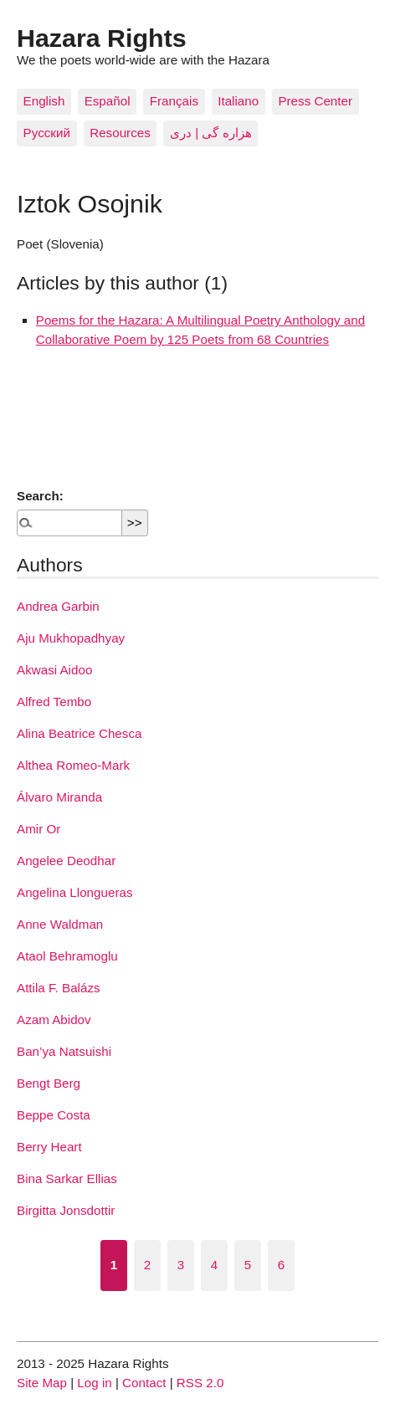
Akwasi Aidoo (54, 670)
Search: (40, 496)
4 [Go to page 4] (214, 1265)
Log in (94, 1383)
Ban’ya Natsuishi (64, 1051)
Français (174, 101)
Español (108, 101)
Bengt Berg (48, 1083)
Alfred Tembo (54, 701)
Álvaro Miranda (59, 797)
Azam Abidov (54, 1019)
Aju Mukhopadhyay (71, 638)
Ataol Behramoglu (67, 956)
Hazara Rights (102, 37)
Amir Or (38, 829)
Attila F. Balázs (58, 988)
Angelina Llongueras (74, 892)
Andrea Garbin (58, 606)
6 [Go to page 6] (281, 1265)
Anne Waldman (60, 924)
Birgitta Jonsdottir (66, 1210)
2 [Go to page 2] (147, 1265)
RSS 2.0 (200, 1383)
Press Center (315, 101)
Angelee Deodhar (66, 860)
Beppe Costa (53, 1115)
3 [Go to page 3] (180, 1265)
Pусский (46, 133)
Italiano (238, 101)
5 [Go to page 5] (247, 1265)
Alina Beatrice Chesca (79, 733)
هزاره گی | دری (211, 133)
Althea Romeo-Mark (73, 765)
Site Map (42, 1383)
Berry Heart (49, 1147)
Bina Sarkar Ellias (67, 1178)
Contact (144, 1383)
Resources (120, 133)
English (44, 101)
